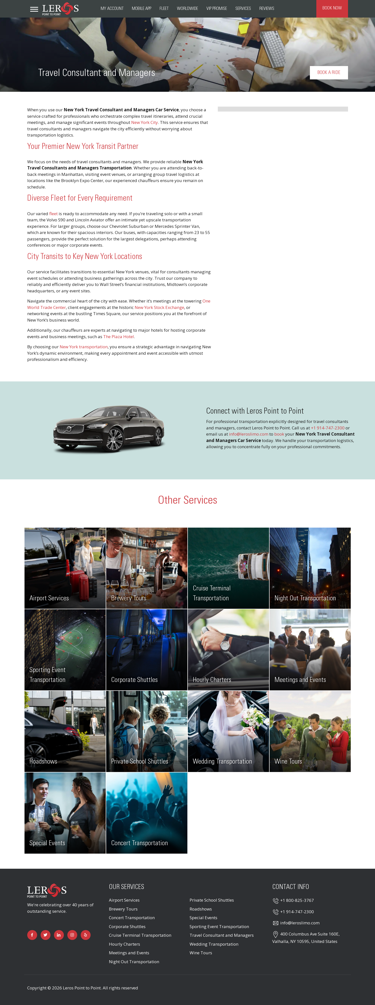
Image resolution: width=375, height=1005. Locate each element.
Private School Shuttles (212, 900)
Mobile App (141, 9)
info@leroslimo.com (248, 434)
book (279, 434)
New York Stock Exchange (159, 307)
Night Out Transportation (134, 961)
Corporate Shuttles (127, 926)
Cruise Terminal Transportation (140, 935)
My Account (112, 9)
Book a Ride (329, 72)
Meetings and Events (129, 953)
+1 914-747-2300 (328, 428)
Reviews (266, 9)
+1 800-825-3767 (297, 900)
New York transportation (84, 347)
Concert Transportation (132, 917)
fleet (53, 213)
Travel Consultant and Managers (222, 935)
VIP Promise (216, 9)
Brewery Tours (123, 909)
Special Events (203, 917)
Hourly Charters (124, 944)
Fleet (164, 9)
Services (243, 9)
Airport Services (124, 900)
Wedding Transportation (214, 944)
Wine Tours (201, 953)
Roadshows (201, 909)
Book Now (332, 8)
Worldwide (187, 9)
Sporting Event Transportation (219, 926)
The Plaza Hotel (118, 336)
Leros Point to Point (82, 988)
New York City (144, 122)
